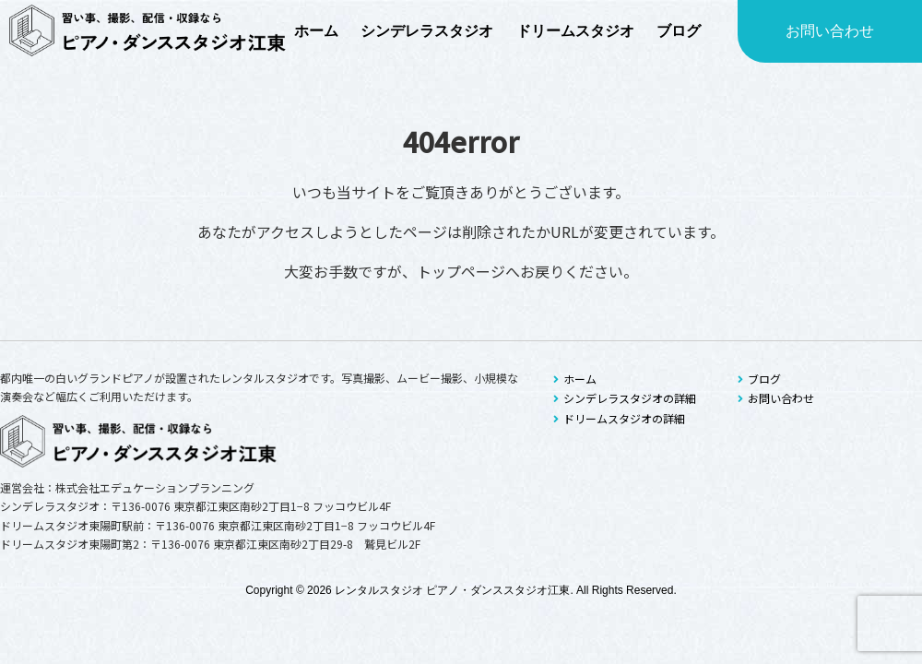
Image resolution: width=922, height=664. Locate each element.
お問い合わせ (830, 31)
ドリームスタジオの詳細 (619, 418)
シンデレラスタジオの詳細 (624, 398)
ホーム (575, 378)
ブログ (759, 378)
